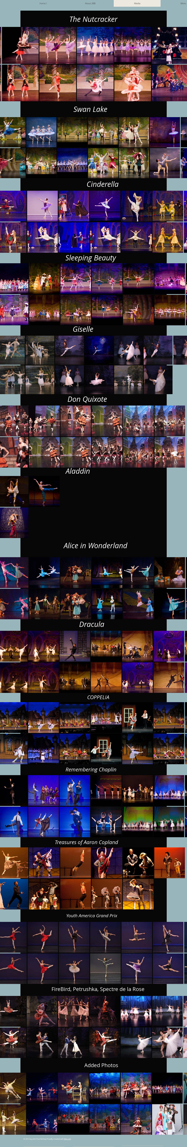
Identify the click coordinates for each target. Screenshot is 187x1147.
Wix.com (67, 1139)
